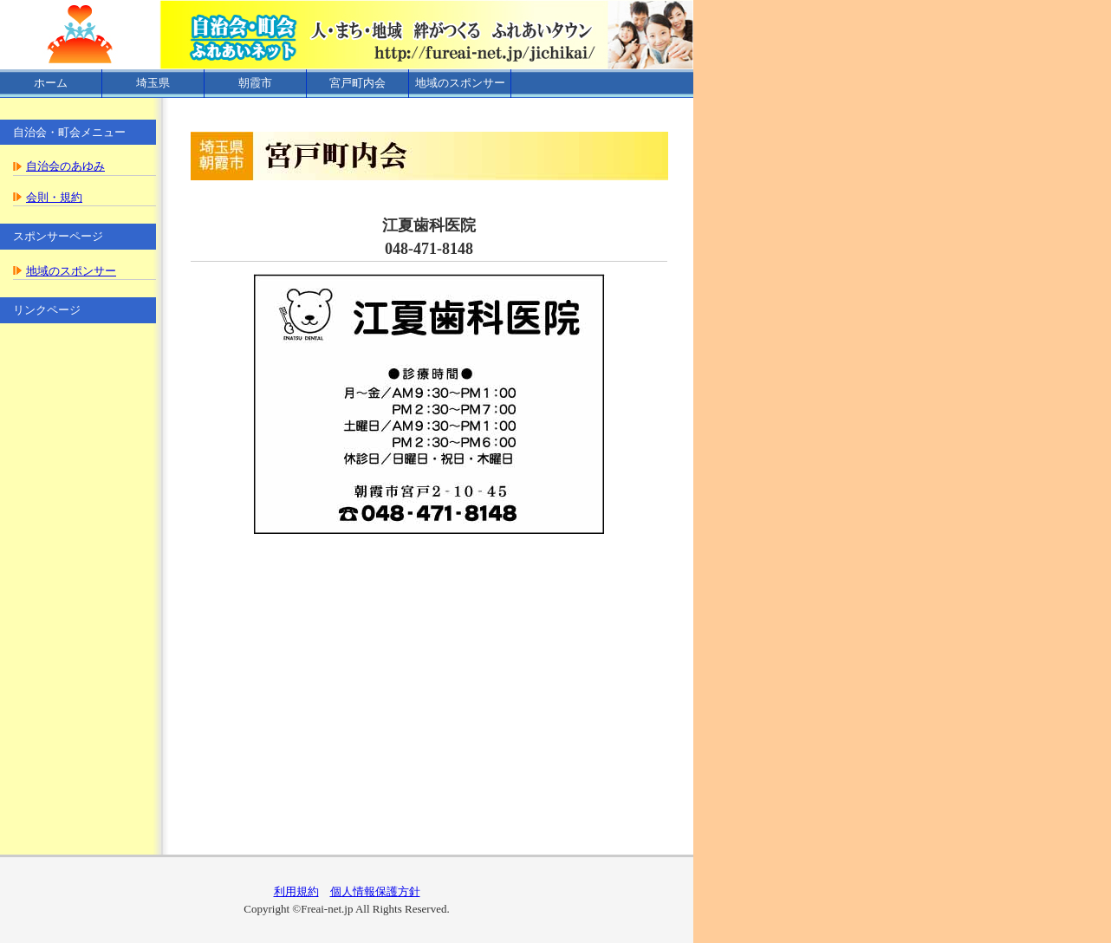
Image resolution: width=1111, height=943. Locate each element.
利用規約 (296, 891)
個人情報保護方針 (375, 891)
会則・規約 (54, 197)
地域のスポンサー (460, 82)
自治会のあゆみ (65, 165)
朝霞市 (255, 82)
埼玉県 (153, 82)
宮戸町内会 (357, 82)
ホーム (51, 82)
